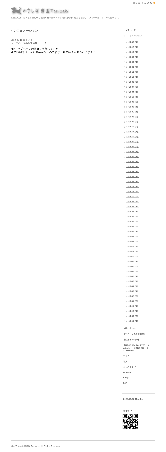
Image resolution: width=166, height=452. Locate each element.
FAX (125, 383)
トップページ (129, 30)
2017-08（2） (132, 147)
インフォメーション (132, 36)
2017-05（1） (132, 162)
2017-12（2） (132, 127)
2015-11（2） (132, 251)
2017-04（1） (132, 167)
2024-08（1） (132, 42)
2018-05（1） (132, 112)
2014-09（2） (132, 316)
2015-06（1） (132, 276)
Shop (126, 378)
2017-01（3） (132, 182)
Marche (127, 372)
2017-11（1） (132, 132)
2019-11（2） (132, 72)
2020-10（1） (132, 52)
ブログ (126, 356)
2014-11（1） (132, 306)
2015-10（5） (132, 256)
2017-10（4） (132, 137)
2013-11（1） (132, 321)
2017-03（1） (132, 172)
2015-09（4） (132, 261)
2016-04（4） (132, 226)
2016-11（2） (132, 191)
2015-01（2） (132, 301)
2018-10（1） (132, 97)
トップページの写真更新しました (29, 43)
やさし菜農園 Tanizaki (28, 446)
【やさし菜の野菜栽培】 (134, 334)
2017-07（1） (132, 152)
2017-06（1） (132, 157)
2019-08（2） (132, 82)
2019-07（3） (132, 87)
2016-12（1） (132, 187)
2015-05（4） (132, 281)
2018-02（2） (132, 122)
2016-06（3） (132, 216)
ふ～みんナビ (129, 367)
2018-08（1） (132, 107)
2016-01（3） (132, 241)
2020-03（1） (132, 62)
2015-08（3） (132, 266)
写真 (125, 361)
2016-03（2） (132, 231)
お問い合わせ (129, 328)
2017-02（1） (132, 177)
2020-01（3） (132, 67)
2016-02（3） (132, 236)
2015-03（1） (132, 291)
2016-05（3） (132, 221)
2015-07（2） (132, 271)
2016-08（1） (132, 206)
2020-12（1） (132, 47)
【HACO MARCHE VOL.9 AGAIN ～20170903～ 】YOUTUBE (136, 348)
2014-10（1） (132, 311)
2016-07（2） (132, 211)
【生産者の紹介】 (131, 340)
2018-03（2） (132, 117)
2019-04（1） (132, 92)
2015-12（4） (132, 246)
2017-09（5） (132, 142)
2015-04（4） (132, 286)
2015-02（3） (132, 296)
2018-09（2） (132, 102)
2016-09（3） (132, 201)
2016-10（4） (132, 196)
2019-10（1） (132, 77)
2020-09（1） (132, 57)
